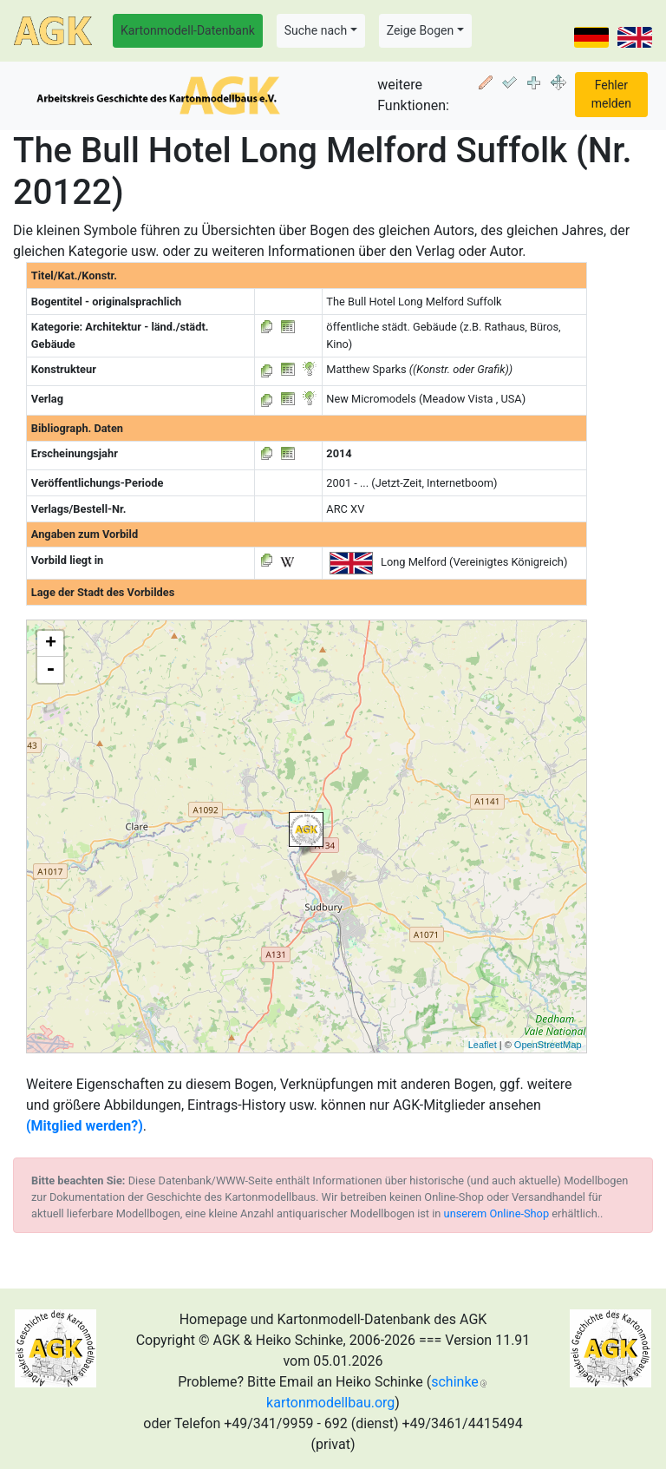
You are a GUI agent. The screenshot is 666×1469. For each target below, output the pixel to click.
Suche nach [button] (315, 30)
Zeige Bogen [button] (420, 30)
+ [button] (50, 644)
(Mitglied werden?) (84, 1126)
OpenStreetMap (548, 1044)
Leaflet (482, 1044)
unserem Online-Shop (497, 1213)
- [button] (50, 670)
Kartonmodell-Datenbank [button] (188, 30)
